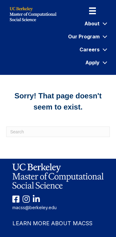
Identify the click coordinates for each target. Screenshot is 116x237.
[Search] (58, 132)
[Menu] (92, 11)
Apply (95, 62)
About (95, 23)
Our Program (87, 36)
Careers (92, 49)
